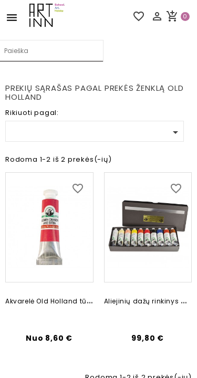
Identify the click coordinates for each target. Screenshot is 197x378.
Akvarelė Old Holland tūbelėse (57, 301)
